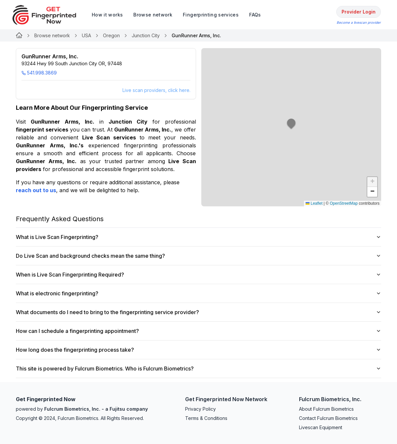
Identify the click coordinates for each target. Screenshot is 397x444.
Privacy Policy (200, 409)
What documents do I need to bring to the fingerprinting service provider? (198, 312)
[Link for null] (19, 35)
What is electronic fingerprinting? (198, 293)
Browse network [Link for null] (52, 35)
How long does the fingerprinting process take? (198, 349)
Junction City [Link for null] (146, 35)
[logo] (49, 15)
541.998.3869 (39, 72)
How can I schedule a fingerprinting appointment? (198, 331)
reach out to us (36, 190)
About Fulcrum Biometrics (326, 409)
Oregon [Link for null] (111, 35)
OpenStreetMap (344, 203)
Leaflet (314, 203)
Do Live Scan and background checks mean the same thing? (198, 255)
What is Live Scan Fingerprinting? (198, 237)
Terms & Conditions (206, 418)
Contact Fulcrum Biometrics (328, 418)
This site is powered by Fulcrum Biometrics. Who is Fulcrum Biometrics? (198, 368)
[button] (291, 127)
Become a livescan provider (359, 22)
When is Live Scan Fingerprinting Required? (198, 274)
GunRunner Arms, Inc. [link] (196, 35)
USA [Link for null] (86, 35)
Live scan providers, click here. (156, 90)
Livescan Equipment (320, 427)
